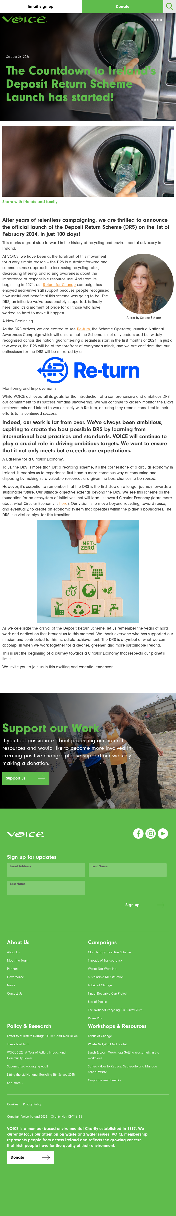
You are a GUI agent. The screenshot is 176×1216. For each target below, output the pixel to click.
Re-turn (83, 329)
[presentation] (86, 907)
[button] (161, 20)
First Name (100, 866)
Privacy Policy (32, 1104)
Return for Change (59, 284)
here (63, 503)
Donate (122, 6)
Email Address (20, 866)
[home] (23, 19)
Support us (15, 778)
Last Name (18, 884)
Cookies (12, 1104)
